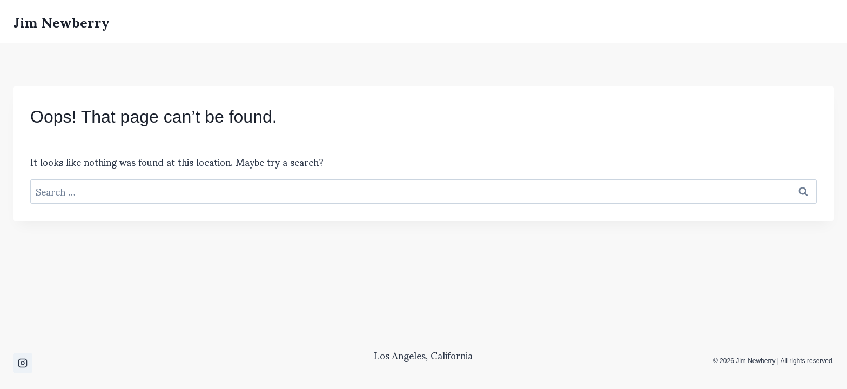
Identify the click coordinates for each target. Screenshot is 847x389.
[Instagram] (22, 363)
